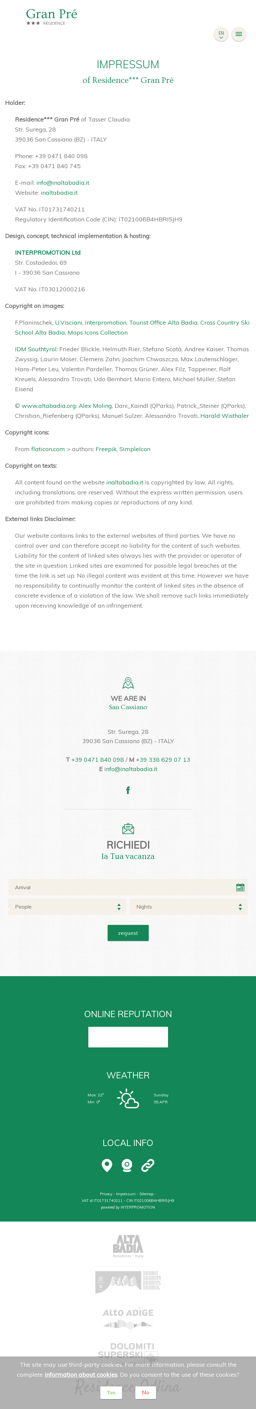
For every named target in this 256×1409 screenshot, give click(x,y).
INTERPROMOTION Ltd (48, 252)
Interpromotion (105, 322)
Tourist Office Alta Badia (163, 322)
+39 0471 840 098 (97, 759)
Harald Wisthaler (224, 416)
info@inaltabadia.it (62, 182)
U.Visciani (68, 322)
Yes (111, 1393)
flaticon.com (48, 449)
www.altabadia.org (49, 406)
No (145, 1393)
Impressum (126, 1194)
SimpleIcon (134, 449)
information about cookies (81, 1374)
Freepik (106, 449)
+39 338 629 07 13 (163, 759)
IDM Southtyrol (36, 349)
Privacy (106, 1194)
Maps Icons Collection (98, 332)
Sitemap (146, 1194)
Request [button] (128, 933)
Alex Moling (95, 406)
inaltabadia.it (59, 192)
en (221, 32)
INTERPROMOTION (138, 1207)
